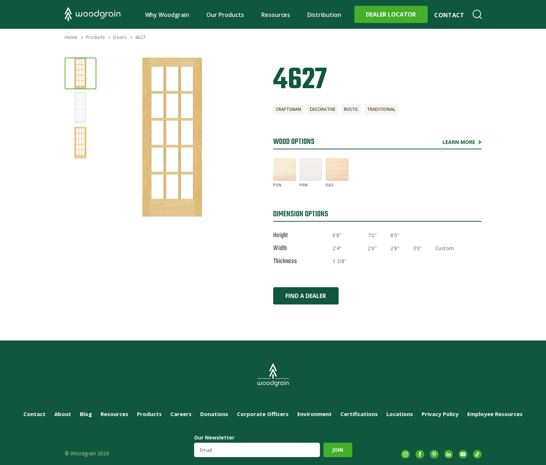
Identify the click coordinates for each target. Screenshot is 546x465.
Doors (120, 37)
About (62, 413)
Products (95, 37)
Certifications (359, 413)
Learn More (458, 142)
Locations (399, 413)
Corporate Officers (263, 413)
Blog (86, 413)
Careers (181, 413)
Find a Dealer (305, 296)
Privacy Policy (440, 413)
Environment (314, 413)
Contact (449, 15)
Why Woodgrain (167, 15)
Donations (214, 413)
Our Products (225, 15)
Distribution (324, 15)
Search (477, 14)
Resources (275, 15)
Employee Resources (495, 413)
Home (71, 37)
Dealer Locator (391, 14)
